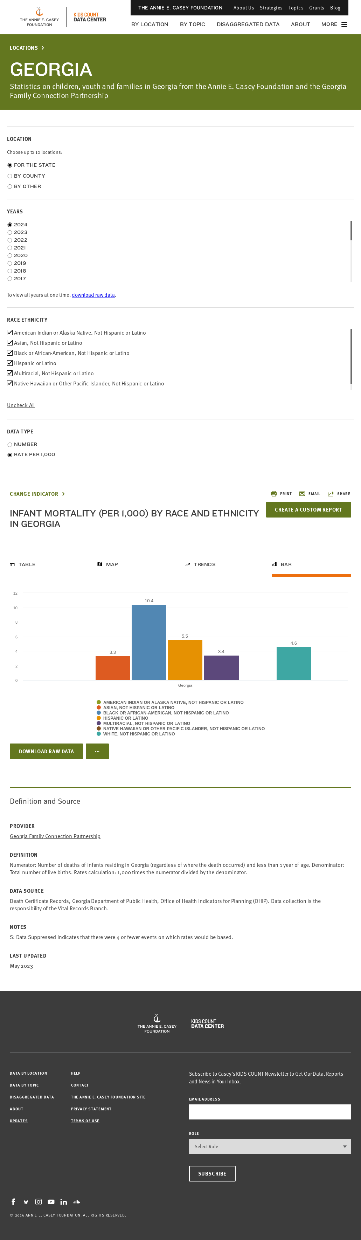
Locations (24, 48)
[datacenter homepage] (90, 17)
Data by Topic (24, 1085)
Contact (80, 1085)
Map (112, 564)
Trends (205, 564)
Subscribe (212, 1173)
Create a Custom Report (308, 509)
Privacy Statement (91, 1108)
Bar (286, 564)
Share (338, 493)
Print (281, 493)
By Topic (193, 24)
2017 (20, 278)
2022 (20, 240)
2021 (20, 248)
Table (27, 564)
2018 (20, 271)
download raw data (93, 295)
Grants (316, 7)
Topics (296, 7)
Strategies (271, 7)
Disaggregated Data (248, 24)
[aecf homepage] (39, 17)
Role (194, 1133)
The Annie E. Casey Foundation (180, 8)
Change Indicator (34, 494)
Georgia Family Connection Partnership (55, 836)
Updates (19, 1120)
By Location (150, 24)
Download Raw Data (46, 751)
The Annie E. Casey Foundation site (108, 1096)
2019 (20, 263)
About (300, 24)
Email (309, 493)
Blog (335, 7)
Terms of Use (85, 1120)
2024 (20, 224)
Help (76, 1073)
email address (205, 1099)
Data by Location (28, 1073)
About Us (244, 7)
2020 (21, 255)
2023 (20, 232)
